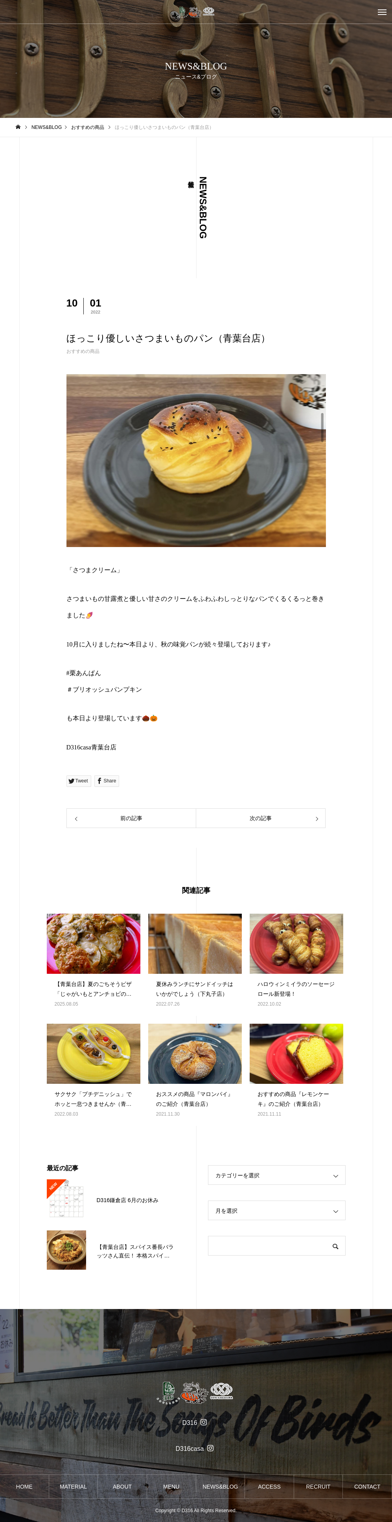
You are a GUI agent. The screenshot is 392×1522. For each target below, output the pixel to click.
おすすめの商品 (82, 351)
